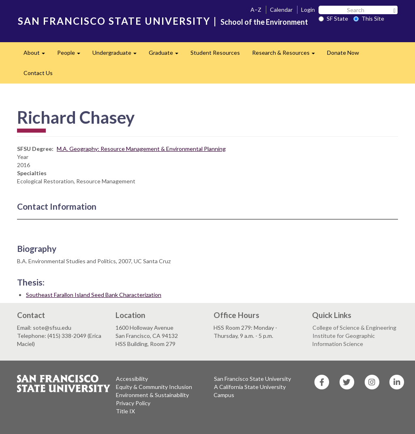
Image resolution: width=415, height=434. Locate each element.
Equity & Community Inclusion (154, 386)
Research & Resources (286, 55)
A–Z (255, 9)
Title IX (125, 411)
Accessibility (132, 378)
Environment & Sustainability (152, 394)
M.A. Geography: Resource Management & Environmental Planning (141, 148)
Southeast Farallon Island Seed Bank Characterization (93, 294)
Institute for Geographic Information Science (343, 339)
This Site (368, 18)
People (71, 55)
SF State (333, 18)
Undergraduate (117, 55)
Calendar (281, 9)
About (37, 55)
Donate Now (343, 52)
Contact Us (38, 72)
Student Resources (215, 52)
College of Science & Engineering (354, 327)
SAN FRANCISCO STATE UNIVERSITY (114, 21)
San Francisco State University (252, 378)
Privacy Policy (133, 403)
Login (308, 9)
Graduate (166, 55)
